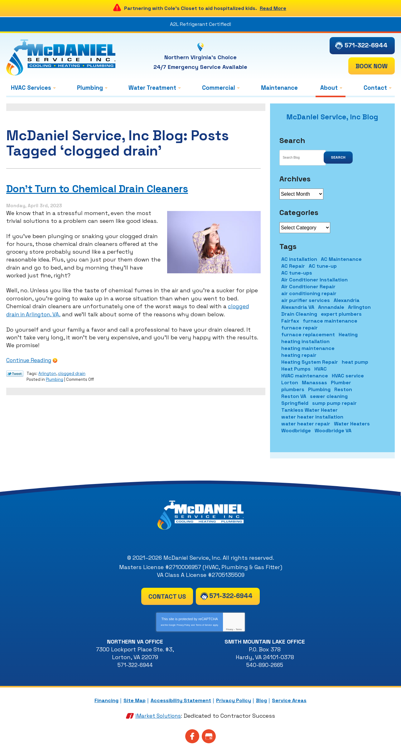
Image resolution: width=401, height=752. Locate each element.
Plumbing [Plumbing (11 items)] (319, 389)
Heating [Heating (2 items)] (348, 334)
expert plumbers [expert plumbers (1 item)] (341, 314)
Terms (239, 629)
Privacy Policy (183, 625)
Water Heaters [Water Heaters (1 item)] (352, 423)
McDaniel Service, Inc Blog (332, 117)
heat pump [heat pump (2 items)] (355, 362)
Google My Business (209, 736)
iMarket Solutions (158, 715)
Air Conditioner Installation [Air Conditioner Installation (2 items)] (314, 279)
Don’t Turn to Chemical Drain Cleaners (109, 188)
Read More (273, 8)
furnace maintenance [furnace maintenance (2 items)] (330, 321)
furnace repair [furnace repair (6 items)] (299, 327)
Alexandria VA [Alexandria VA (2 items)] (297, 307)
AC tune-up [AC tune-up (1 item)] (323, 266)
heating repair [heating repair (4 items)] (298, 355)
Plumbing (54, 378)
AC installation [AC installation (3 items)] (299, 259)
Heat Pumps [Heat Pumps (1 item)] (296, 369)
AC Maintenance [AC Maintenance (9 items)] (341, 259)
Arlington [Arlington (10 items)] (359, 307)
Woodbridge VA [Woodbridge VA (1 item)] (333, 430)
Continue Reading (28, 359)
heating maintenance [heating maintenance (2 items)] (308, 348)
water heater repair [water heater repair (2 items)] (305, 423)
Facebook (192, 736)
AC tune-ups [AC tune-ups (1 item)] (296, 273)
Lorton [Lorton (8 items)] (289, 382)
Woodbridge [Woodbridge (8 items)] (296, 430)
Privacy (229, 629)
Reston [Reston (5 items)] (343, 389)
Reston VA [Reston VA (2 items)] (293, 396)
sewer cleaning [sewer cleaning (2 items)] (329, 396)
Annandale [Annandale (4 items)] (331, 307)
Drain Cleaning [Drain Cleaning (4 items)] (299, 314)
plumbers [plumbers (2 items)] (292, 389)
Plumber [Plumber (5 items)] (341, 382)
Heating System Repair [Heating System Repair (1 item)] (309, 362)
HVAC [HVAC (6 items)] (320, 369)
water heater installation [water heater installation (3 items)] (312, 417)
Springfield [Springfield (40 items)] (294, 403)
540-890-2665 (265, 664)
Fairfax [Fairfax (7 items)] (290, 321)
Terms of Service (204, 625)
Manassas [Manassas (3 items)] (314, 382)
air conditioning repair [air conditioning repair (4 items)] (308, 293)
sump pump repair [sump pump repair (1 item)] (334, 403)
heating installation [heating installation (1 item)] (305, 341)
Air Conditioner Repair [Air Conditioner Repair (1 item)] (308, 286)
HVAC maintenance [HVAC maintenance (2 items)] (304, 375)
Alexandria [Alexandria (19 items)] (347, 300)
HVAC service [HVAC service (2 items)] (348, 375)
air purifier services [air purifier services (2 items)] (305, 300)
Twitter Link (14, 373)
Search (338, 157)
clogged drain (71, 372)
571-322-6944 (366, 45)
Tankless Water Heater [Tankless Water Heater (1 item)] (309, 410)
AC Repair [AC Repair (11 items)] (293, 266)
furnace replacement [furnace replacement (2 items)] (308, 334)
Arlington (47, 372)
